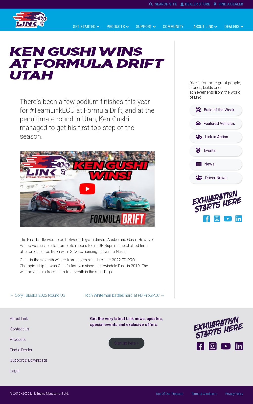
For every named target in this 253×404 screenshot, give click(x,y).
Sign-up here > (126, 343)
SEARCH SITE (165, 4)
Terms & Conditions (204, 394)
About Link (19, 318)
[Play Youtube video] (87, 189)
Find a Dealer (21, 350)
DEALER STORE (197, 4)
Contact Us (19, 329)
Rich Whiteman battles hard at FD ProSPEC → (124, 295)
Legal (14, 370)
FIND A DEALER (230, 4)
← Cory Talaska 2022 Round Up (37, 295)
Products (18, 339)
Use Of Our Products (169, 394)
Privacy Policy (234, 394)
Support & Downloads (29, 360)
